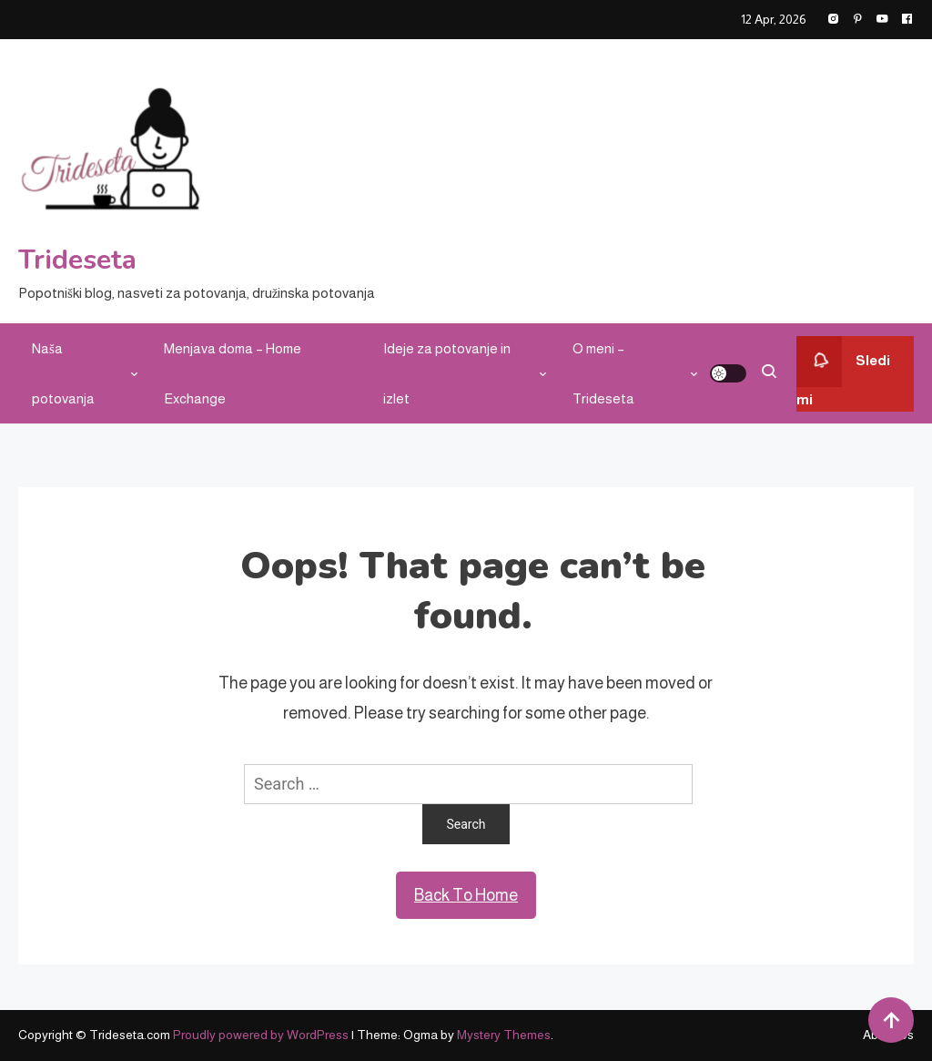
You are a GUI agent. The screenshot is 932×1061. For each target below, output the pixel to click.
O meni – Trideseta (603, 373)
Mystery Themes (504, 1034)
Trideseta (77, 260)
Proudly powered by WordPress (262, 1034)
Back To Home (466, 895)
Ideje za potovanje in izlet (447, 373)
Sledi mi (843, 371)
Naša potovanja (63, 373)
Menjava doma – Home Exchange (232, 373)
